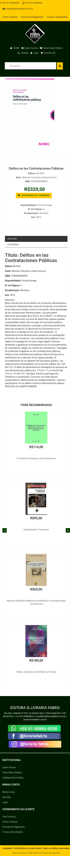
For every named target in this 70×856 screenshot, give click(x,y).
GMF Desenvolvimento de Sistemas (44, 853)
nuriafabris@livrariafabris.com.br (18, 9)
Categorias (13, 244)
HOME (14, 48)
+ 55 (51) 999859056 (24, 716)
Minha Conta (8, 792)
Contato (23, 53)
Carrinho (6, 797)
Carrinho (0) (48, 53)
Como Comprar (10, 17)
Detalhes (12, 239)
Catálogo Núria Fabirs (13, 777)
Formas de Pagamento (32, 17)
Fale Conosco (9, 816)
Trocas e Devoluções (57, 17)
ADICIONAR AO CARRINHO (34, 195)
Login (34, 53)
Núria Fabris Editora (51, 48)
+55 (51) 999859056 (9, 3)
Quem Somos (30, 48)
